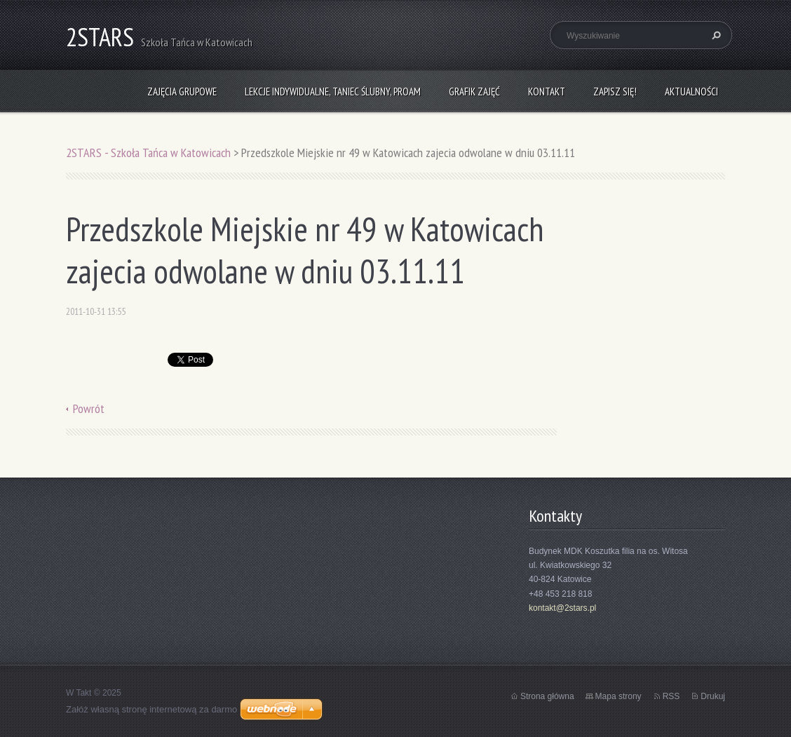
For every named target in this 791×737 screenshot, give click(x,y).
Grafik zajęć (474, 91)
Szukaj (714, 35)
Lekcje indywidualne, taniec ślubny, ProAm (333, 91)
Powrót (88, 408)
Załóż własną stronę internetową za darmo (151, 709)
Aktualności (691, 91)
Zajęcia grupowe (182, 91)
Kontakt (546, 91)
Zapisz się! (615, 91)
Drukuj (713, 696)
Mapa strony (618, 696)
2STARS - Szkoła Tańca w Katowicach (148, 152)
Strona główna (547, 696)
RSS (671, 696)
